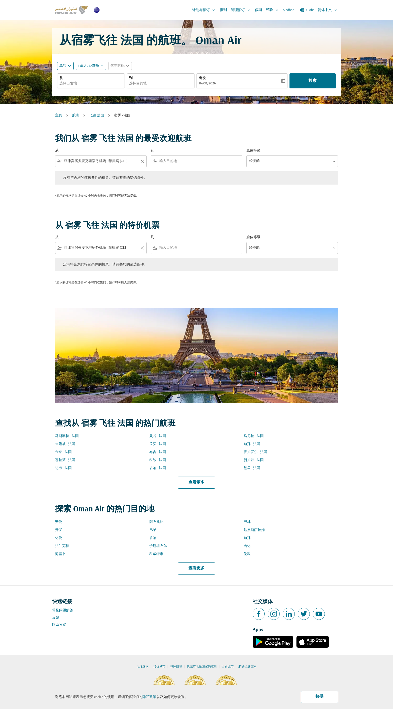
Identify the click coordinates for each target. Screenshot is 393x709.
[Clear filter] (142, 161)
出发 (202, 78)
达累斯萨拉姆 (254, 530)
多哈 (152, 538)
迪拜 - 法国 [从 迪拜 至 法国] (252, 444)
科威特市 (156, 554)
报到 (223, 10)
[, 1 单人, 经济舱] (88, 66)
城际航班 (176, 666)
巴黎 (152, 530)
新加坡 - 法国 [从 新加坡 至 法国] (254, 460)
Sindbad (288, 10)
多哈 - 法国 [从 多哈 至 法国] (157, 468)
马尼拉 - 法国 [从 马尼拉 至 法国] (254, 436)
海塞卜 (60, 554)
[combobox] (91, 83)
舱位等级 (253, 151)
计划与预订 (205, 10)
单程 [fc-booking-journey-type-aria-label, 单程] (62, 66)
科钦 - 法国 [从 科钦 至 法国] (157, 460)
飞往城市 (159, 666)
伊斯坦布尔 (158, 546)
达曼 (58, 538)
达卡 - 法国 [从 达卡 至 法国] (63, 468)
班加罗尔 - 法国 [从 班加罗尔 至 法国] (255, 452)
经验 (273, 10)
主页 (58, 115)
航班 (75, 115)
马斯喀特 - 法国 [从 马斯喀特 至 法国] (67, 436)
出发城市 (228, 666)
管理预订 (242, 10)
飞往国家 (143, 666)
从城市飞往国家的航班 (202, 666)
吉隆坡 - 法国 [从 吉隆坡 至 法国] (65, 444)
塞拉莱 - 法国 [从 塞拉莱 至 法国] (65, 460)
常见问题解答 (62, 610)
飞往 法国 (96, 115)
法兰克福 (62, 546)
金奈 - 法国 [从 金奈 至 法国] (63, 452)
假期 (258, 10)
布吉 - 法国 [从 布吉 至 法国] (157, 452)
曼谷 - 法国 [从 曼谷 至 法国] (157, 436)
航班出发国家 (247, 666)
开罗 (58, 530)
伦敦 (247, 554)
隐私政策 (149, 697)
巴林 (247, 522)
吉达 (247, 546)
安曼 (58, 522)
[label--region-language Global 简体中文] (319, 10)
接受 (320, 697)
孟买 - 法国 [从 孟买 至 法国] (157, 444)
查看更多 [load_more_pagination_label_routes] (196, 483)
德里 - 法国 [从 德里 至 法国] (252, 468)
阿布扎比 (156, 522)
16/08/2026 (207, 83)
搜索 (313, 81)
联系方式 (59, 625)
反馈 (55, 618)
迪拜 (247, 538)
